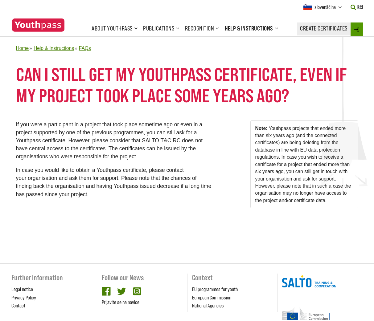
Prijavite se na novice (120, 302)
